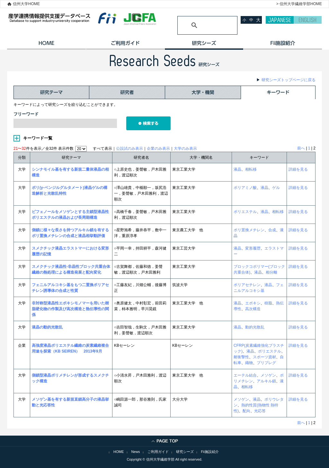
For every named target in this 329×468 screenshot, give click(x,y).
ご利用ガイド (125, 45)
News (135, 452)
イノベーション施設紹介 (282, 45)
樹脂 (268, 303)
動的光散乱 (254, 327)
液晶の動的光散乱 (47, 327)
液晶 (237, 169)
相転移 (251, 169)
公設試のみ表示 (129, 148)
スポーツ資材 (264, 357)
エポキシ (253, 303)
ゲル (276, 187)
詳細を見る (298, 169)
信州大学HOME (26, 4)
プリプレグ (266, 363)
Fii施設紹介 (210, 452)
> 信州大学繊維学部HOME (299, 4)
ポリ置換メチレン (249, 230)
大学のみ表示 (185, 148)
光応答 (260, 411)
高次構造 (253, 309)
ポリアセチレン (247, 285)
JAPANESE (280, 20)
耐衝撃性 (241, 357)
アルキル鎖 (266, 381)
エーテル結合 (245, 375)
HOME (46, 45)
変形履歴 (253, 248)
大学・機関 (203, 92)
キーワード (278, 92)
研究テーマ (51, 92)
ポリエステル (245, 211)
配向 (246, 411)
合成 (272, 230)
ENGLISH (308, 20)
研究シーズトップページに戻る (289, 80)
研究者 (127, 92)
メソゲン (268, 375)
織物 (249, 363)
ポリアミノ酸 (245, 187)
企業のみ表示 (158, 148)
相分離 (271, 272)
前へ (301, 148)
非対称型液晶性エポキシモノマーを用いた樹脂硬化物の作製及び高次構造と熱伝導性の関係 (70, 309)
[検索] (200, 25)
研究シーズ (203, 45)
